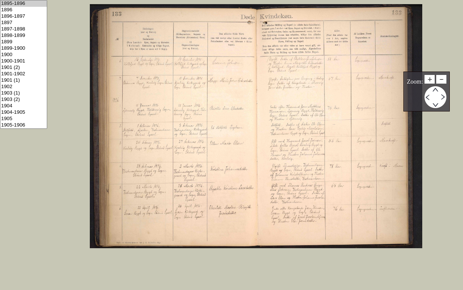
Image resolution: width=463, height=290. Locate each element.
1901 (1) (23, 80)
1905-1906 (23, 125)
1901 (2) (23, 67)
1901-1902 (23, 74)
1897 (23, 23)
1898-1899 (23, 35)
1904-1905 (23, 112)
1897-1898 (23, 29)
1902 (23, 87)
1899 (23, 42)
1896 (23, 10)
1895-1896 (23, 3)
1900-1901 (23, 61)
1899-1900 (23, 48)
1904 (23, 106)
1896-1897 (23, 16)
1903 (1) (23, 93)
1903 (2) (23, 99)
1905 (23, 119)
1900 (23, 55)
